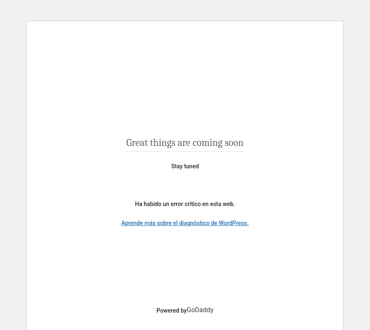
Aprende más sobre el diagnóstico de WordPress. (185, 223)
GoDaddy (200, 310)
